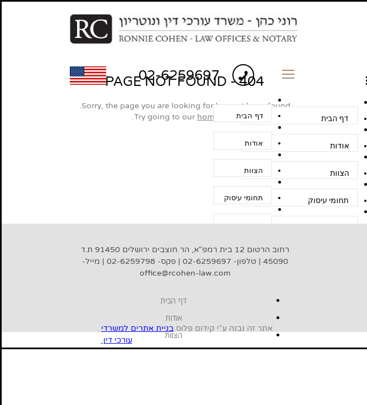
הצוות (253, 170)
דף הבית (249, 116)
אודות (254, 143)
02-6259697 (179, 75)
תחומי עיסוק (243, 198)
